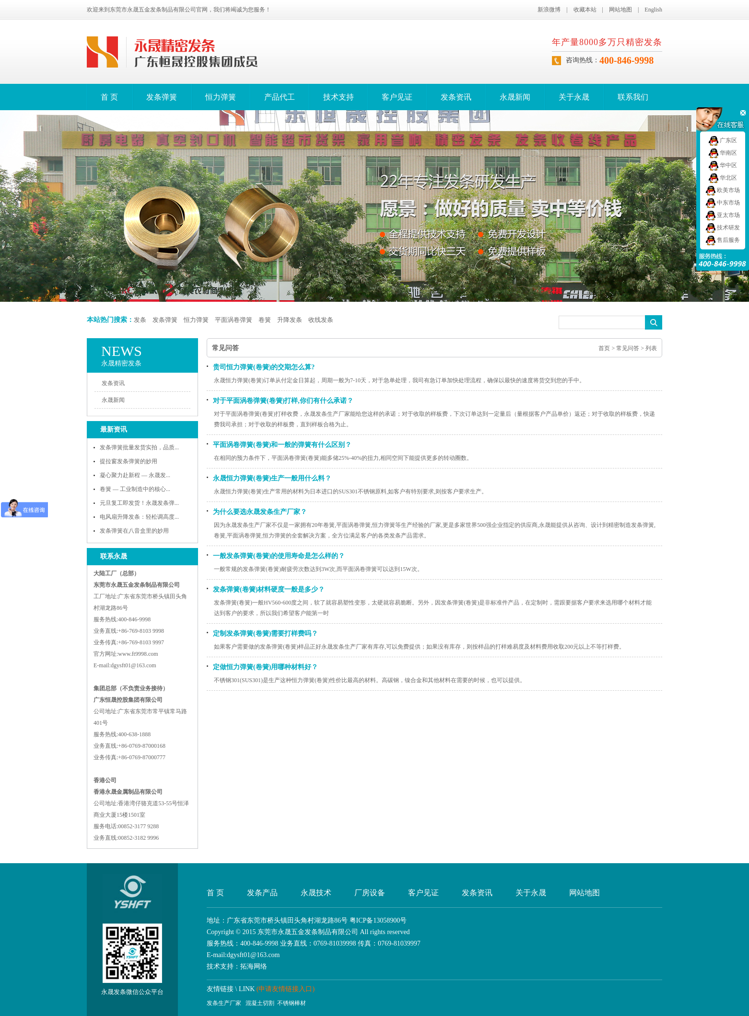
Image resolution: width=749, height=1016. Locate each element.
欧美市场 (723, 190)
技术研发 (723, 227)
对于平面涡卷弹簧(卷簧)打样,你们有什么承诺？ (283, 400)
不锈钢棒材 (291, 1003)
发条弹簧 (161, 97)
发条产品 (262, 893)
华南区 (723, 152)
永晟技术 (316, 893)
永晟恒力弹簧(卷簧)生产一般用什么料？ (272, 478)
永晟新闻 (515, 97)
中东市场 (723, 202)
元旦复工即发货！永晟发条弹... (139, 503)
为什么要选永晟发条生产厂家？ (260, 511)
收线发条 (320, 319)
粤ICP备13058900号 (378, 920)
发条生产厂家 (224, 1003)
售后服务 (723, 240)
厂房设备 (369, 893)
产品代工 (279, 97)
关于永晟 (574, 97)
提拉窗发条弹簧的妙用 (128, 461)
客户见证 (397, 97)
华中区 (723, 165)
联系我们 (633, 97)
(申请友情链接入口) (286, 989)
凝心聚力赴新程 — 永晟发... (135, 475)
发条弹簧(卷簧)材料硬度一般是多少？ (269, 589)
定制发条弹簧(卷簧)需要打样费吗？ (265, 633)
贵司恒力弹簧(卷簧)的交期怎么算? (264, 367)
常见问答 (627, 348)
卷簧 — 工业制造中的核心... (135, 489)
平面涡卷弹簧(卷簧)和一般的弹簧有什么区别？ (282, 444)
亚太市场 (723, 215)
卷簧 (264, 319)
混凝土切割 (260, 1003)
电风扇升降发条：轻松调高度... (139, 517)
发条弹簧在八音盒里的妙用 (134, 530)
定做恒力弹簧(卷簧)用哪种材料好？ (265, 667)
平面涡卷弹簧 (233, 319)
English (653, 9)
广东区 (723, 140)
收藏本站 (585, 9)
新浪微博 (549, 9)
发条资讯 (456, 97)
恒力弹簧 (220, 97)
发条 (140, 319)
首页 (604, 348)
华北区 (723, 177)
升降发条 (289, 319)
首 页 (109, 97)
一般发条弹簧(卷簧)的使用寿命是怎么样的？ (279, 555)
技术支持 (338, 97)
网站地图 (620, 9)
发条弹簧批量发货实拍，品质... (139, 447)
